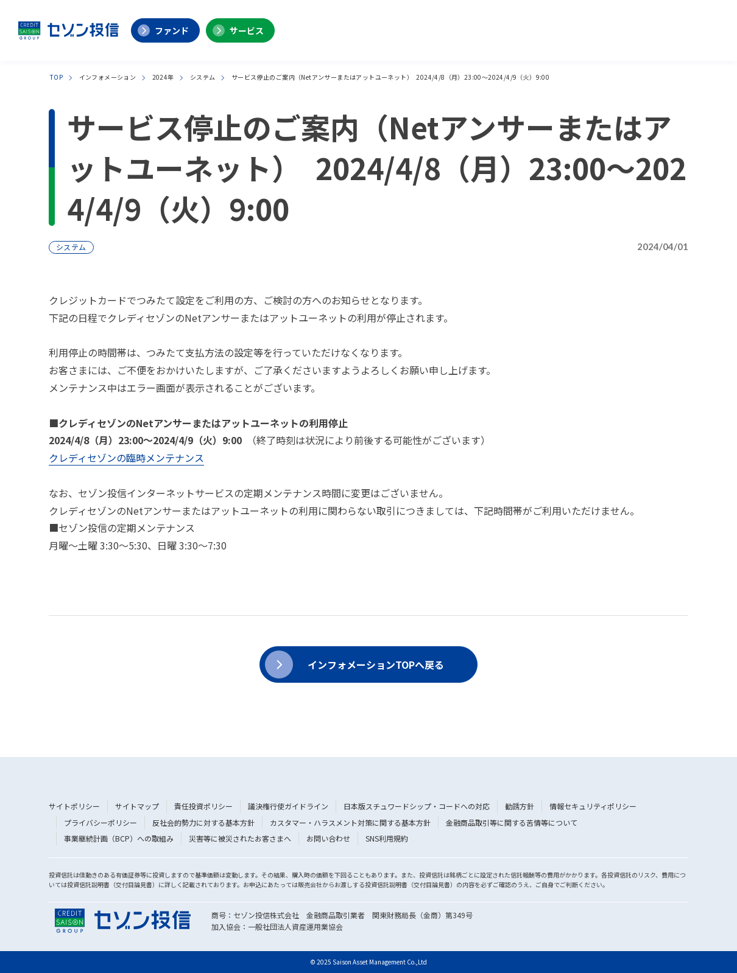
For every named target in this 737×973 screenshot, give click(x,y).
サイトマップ (137, 806)
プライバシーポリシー (100, 822)
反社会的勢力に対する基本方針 (203, 822)
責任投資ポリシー (203, 806)
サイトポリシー (74, 806)
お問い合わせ (328, 838)
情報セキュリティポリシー (592, 806)
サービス (247, 30)
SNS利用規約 (386, 838)
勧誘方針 (519, 806)
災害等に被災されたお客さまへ (240, 838)
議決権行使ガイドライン (288, 806)
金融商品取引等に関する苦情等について (511, 822)
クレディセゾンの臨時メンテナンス (126, 457)
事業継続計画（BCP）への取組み (119, 838)
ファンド (172, 30)
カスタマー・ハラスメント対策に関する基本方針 (350, 822)
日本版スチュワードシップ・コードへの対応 (417, 806)
